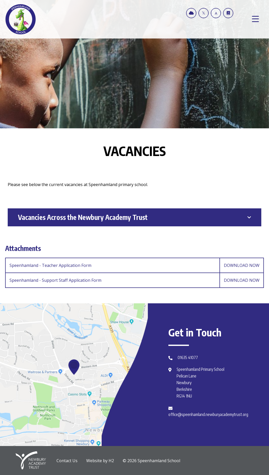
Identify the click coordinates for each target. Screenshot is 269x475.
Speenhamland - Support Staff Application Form (136, 280)
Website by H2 (100, 460)
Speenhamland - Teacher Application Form (136, 265)
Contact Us (67, 460)
